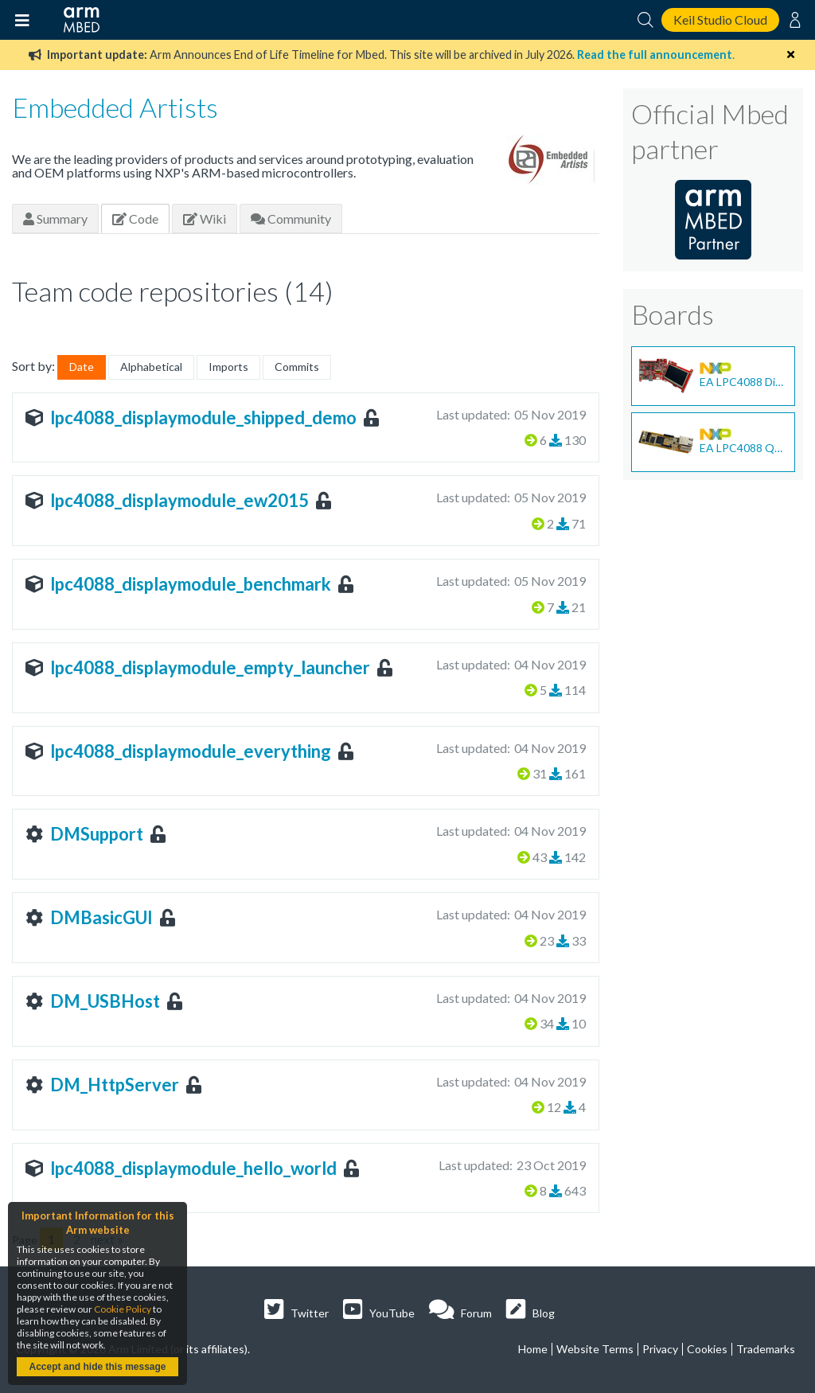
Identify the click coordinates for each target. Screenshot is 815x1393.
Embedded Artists (115, 107)
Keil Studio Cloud (720, 19)
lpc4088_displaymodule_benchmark (190, 584)
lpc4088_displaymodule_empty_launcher (210, 667)
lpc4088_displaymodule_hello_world (193, 1168)
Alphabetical (151, 366)
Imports (228, 366)
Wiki (204, 218)
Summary (55, 218)
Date (81, 366)
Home (533, 1349)
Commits (297, 366)
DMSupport (96, 834)
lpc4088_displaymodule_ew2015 (179, 500)
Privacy (660, 1349)
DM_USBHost (105, 1001)
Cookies (707, 1349)
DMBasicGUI (101, 917)
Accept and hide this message (97, 1366)
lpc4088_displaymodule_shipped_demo (203, 417)
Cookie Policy (122, 1309)
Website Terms (595, 1349)
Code (135, 218)
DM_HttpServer (114, 1084)
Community (291, 218)
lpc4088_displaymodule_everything (190, 751)
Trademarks (765, 1349)
